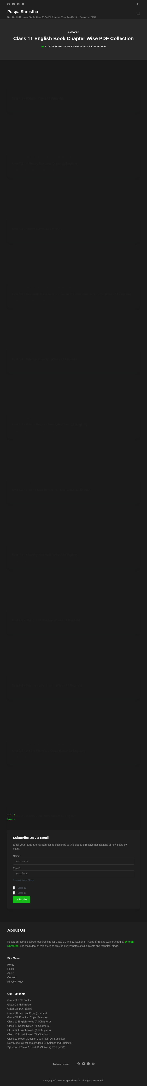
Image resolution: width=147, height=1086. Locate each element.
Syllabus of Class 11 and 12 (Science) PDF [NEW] (36, 1047)
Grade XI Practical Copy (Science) (27, 1013)
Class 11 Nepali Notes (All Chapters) (28, 1026)
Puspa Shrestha (22, 11)
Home (10, 964)
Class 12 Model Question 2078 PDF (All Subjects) (36, 1038)
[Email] (23, 4)
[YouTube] (13, 4)
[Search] (138, 4)
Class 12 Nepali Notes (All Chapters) (28, 1034)
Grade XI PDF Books (19, 1004)
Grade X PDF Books (19, 1000)
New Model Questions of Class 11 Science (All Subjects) (39, 1043)
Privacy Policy (15, 981)
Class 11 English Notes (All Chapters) (29, 1021)
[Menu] (138, 13)
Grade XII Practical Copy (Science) (27, 1017)
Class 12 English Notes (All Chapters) (29, 1030)
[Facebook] (8, 4)
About (10, 973)
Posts (10, 969)
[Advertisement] (73, 117)
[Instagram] (18, 4)
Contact (11, 977)
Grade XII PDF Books (19, 1008)
